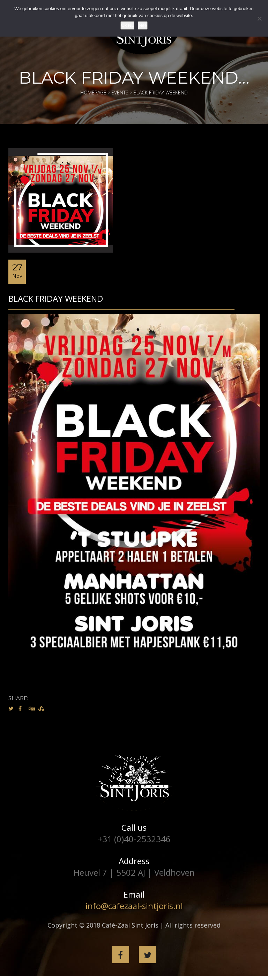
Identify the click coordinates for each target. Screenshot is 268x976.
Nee (143, 25)
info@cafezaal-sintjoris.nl (134, 906)
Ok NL (127, 25)
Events (119, 92)
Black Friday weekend (55, 298)
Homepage (93, 92)
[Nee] (259, 18)
